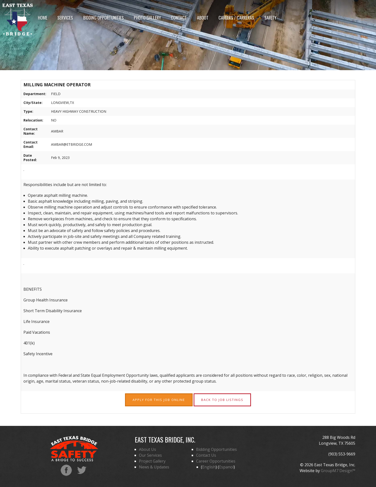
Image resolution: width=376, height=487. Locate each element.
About (203, 17)
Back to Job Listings (222, 400)
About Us (147, 449)
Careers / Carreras (236, 17)
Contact (179, 17)
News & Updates (154, 467)
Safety (270, 17)
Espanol (226, 467)
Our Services (150, 455)
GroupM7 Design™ (338, 470)
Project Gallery (152, 461)
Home (42, 17)
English (209, 467)
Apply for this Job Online (159, 400)
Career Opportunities (215, 461)
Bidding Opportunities (103, 17)
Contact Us (206, 455)
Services (65, 17)
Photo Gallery (147, 17)
